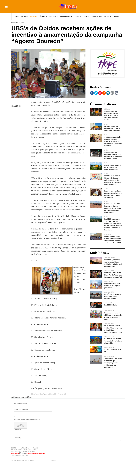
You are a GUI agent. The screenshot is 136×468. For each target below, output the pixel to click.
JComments (122, 440)
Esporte (78, 16)
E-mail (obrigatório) (21, 409)
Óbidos (43, 16)
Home (16, 16)
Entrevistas (97, 16)
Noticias (33, 16)
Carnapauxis (66, 16)
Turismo (117, 16)
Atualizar (18, 430)
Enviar (17, 438)
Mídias (107, 16)
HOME (13, 447)
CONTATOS (25, 447)
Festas (86, 16)
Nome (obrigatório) (20, 403)
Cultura (53, 16)
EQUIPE (35, 447)
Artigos (24, 16)
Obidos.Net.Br (18, 451)
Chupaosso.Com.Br (29, 451)
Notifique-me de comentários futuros (27, 420)
